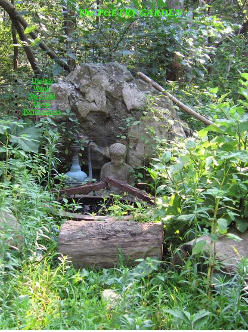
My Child (42, 96)
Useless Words (42, 84)
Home (42, 104)
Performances (42, 111)
